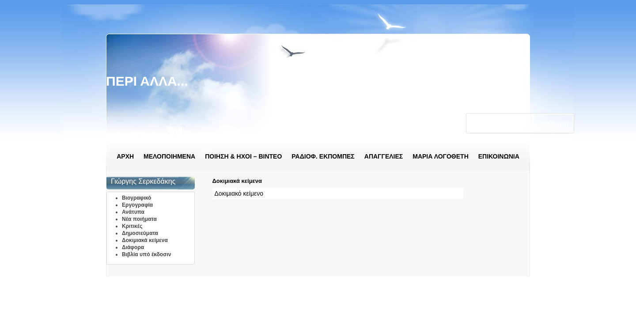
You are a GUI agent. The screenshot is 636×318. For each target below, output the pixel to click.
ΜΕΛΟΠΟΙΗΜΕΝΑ (169, 156)
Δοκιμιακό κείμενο (239, 193)
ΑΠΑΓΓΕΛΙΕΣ (383, 156)
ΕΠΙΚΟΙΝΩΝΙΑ (498, 156)
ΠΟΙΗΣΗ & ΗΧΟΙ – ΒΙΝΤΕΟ (243, 156)
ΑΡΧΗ (125, 156)
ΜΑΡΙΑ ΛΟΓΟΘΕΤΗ (441, 156)
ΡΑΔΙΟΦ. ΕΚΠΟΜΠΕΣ (323, 156)
